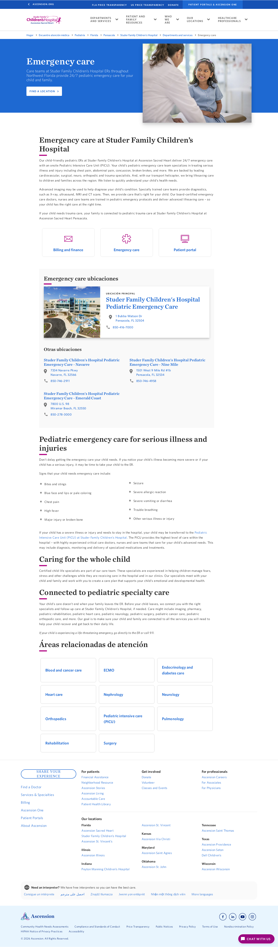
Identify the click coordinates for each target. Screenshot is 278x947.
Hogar (29, 35)
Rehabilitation (57, 743)
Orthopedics (55, 718)
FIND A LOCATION (42, 91)
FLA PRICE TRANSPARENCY (109, 4)
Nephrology (113, 694)
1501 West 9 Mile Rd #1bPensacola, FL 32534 (153, 372)
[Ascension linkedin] (232, 917)
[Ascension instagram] (252, 917)
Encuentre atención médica (54, 35)
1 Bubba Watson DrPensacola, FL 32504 (130, 318)
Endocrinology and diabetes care (177, 670)
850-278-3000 (61, 414)
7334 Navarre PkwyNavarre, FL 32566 (64, 372)
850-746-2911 (60, 381)
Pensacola (109, 35)
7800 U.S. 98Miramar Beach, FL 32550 (68, 406)
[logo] (43, 20)
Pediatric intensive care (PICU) (123, 718)
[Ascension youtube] (242, 917)
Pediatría (80, 35)
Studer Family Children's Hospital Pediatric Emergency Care (153, 303)
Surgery (110, 743)
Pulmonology (173, 718)
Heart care (54, 694)
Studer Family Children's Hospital (138, 35)
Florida (94, 35)
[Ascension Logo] (37, 919)
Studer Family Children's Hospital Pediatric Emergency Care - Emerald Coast (82, 395)
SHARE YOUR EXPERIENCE (48, 774)
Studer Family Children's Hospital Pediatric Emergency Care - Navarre (82, 362)
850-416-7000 (123, 327)
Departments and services (177, 35)
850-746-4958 (146, 381)
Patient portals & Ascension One (212, 4)
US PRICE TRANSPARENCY (147, 4)
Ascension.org (43, 4)
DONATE (173, 4)
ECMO (109, 670)
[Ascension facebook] (223, 917)
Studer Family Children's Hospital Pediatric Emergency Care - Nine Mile (167, 362)
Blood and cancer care (63, 670)
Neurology (170, 694)
